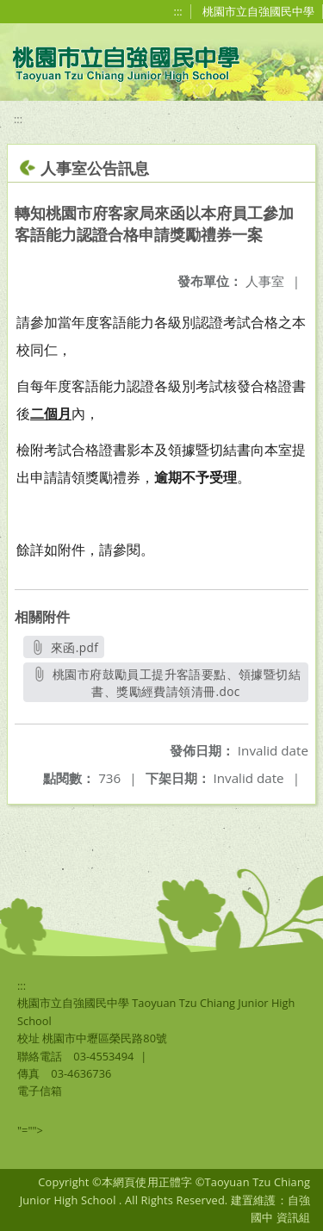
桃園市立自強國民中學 (258, 11)
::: (178, 11)
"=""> (30, 1130)
